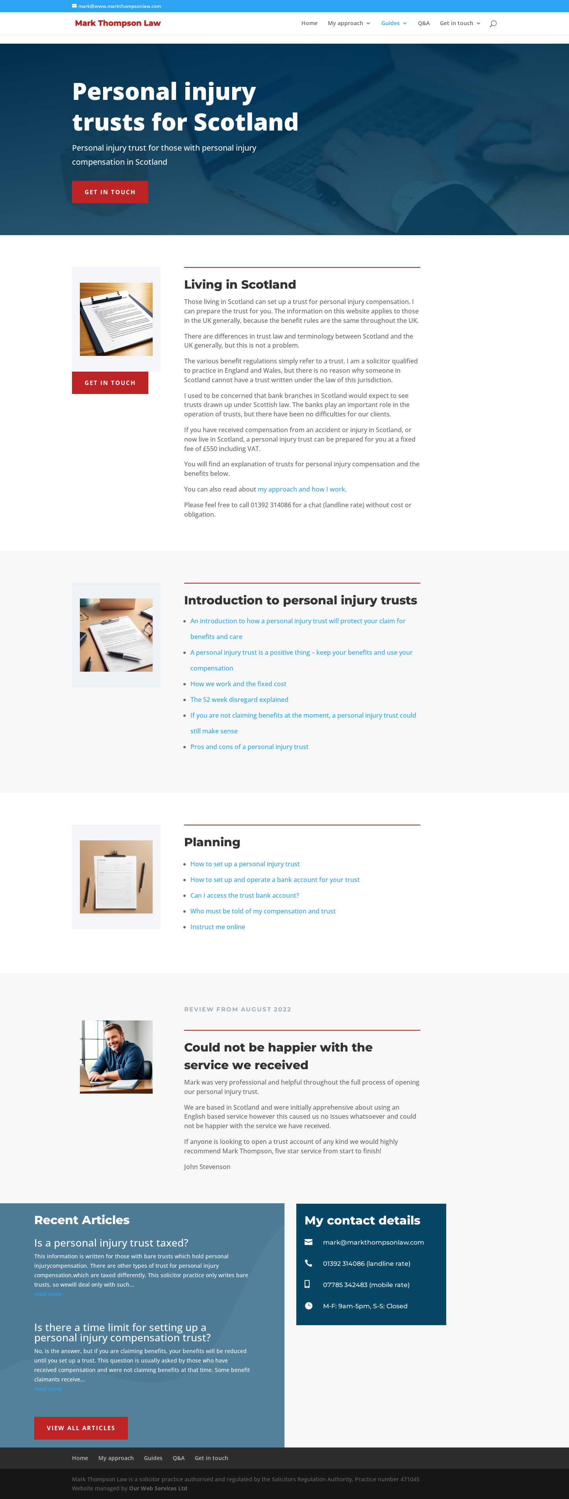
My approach (345, 23)
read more (48, 1294)
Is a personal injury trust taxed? (111, 1243)
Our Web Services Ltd (158, 1488)
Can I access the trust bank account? (244, 895)
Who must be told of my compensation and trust (263, 911)
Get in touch (456, 23)
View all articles (81, 1428)
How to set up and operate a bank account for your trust (275, 879)
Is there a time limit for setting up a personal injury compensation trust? (122, 1332)
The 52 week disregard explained (239, 699)
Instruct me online (217, 927)
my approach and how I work (301, 489)
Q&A (424, 23)
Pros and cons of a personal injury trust (249, 746)
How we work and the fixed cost (238, 684)
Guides (390, 23)
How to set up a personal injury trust (245, 864)
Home (309, 23)
